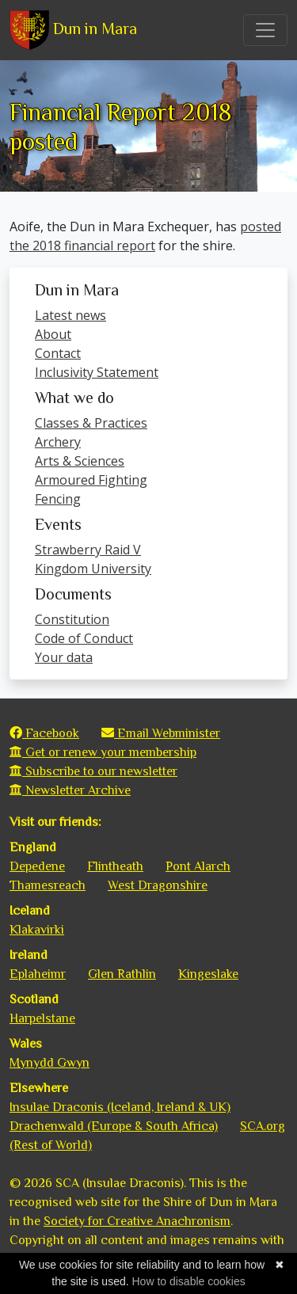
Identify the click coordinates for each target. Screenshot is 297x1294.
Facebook (44, 733)
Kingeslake (208, 974)
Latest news (70, 315)
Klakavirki (37, 930)
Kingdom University (93, 568)
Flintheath (115, 866)
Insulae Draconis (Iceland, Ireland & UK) (120, 1107)
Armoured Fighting (91, 480)
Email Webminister (160, 733)
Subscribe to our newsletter (93, 771)
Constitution (72, 619)
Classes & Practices (91, 423)
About (53, 334)
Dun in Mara (73, 30)
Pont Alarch (198, 866)
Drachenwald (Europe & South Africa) (114, 1126)
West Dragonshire (158, 885)
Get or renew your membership (103, 752)
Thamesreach (48, 885)
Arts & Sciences (79, 461)
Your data (64, 657)
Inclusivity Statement (96, 372)
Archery (58, 442)
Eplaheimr (38, 974)
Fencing (58, 499)
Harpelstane (42, 1018)
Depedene (37, 866)
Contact (58, 353)
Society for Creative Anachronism (137, 1221)
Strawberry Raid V (88, 549)
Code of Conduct (84, 638)
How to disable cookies (188, 1281)
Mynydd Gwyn (49, 1063)
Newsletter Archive (70, 790)
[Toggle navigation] (265, 30)
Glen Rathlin (122, 974)
